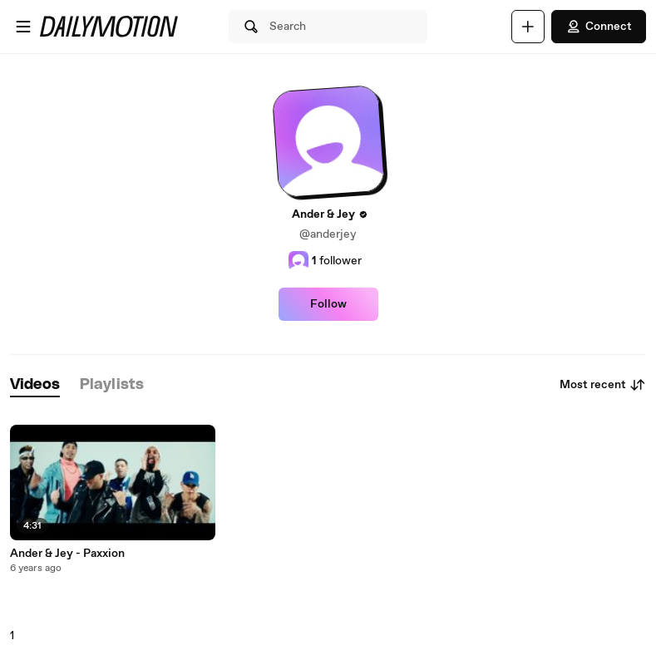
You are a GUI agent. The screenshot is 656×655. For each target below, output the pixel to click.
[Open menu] (23, 26)
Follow (328, 304)
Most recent (603, 385)
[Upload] (528, 26)
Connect (598, 26)
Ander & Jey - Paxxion (67, 553)
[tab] (35, 385)
